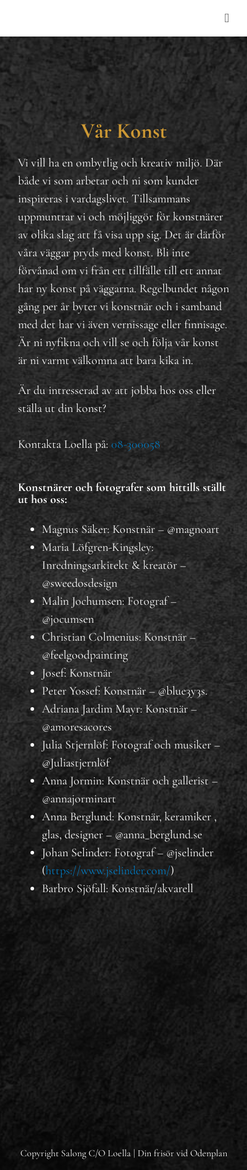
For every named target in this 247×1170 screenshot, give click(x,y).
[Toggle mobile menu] (226, 18)
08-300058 (135, 444)
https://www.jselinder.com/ (107, 870)
